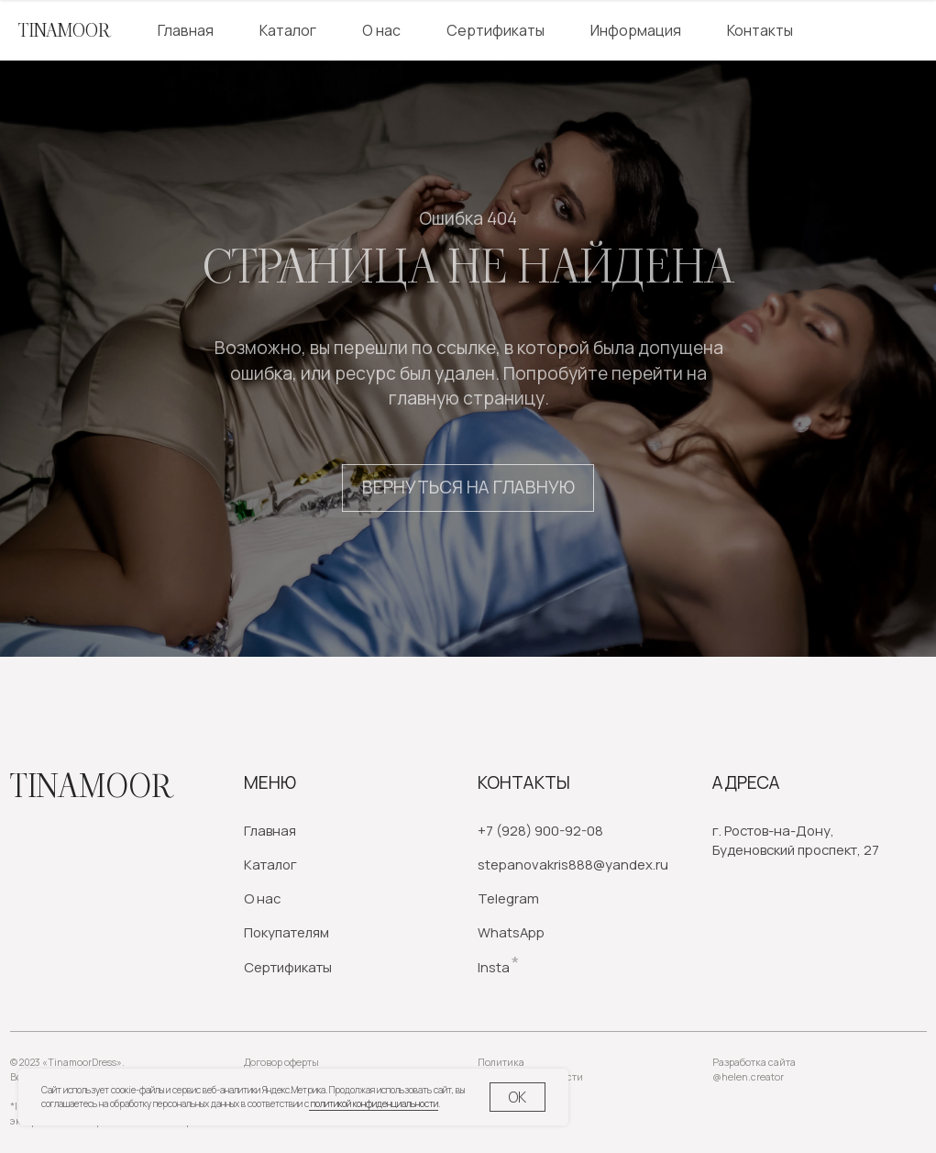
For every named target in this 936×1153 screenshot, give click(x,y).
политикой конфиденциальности (373, 1103)
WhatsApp (511, 932)
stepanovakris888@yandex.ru (573, 864)
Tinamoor (90, 786)
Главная (186, 30)
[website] (859, 30)
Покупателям (286, 932)
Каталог (287, 30)
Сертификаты (495, 30)
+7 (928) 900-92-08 (540, 830)
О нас (381, 30)
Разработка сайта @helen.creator (754, 1069)
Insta (494, 967)
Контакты (760, 30)
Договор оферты (281, 1062)
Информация (635, 30)
